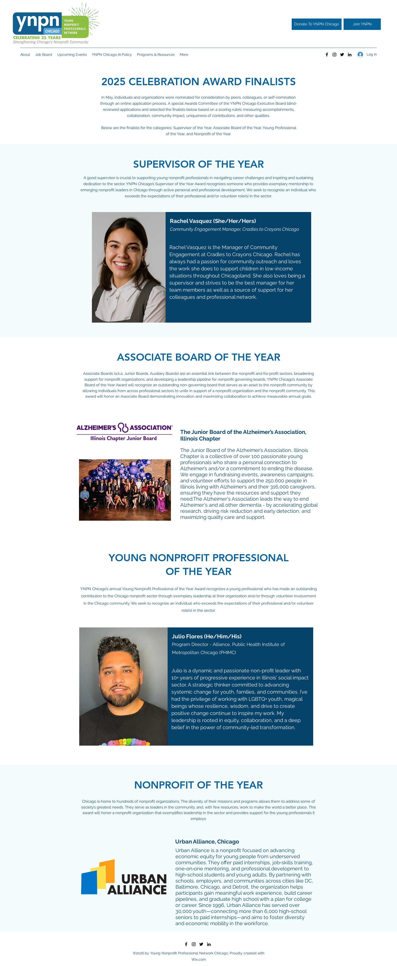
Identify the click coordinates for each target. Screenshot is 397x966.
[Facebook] (326, 54)
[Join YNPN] (362, 24)
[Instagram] (334, 54)
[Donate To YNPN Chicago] (317, 24)
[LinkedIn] (349, 54)
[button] (44, 54)
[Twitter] (342, 54)
